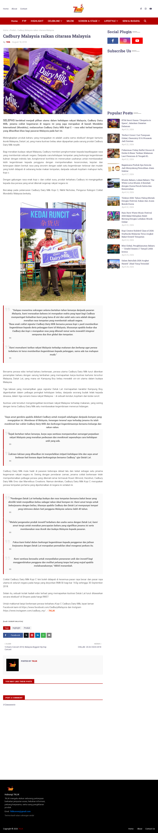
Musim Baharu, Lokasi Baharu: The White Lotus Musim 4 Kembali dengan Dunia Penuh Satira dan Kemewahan (138, 184)
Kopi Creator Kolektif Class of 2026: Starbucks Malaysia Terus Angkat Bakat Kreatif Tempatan (138, 233)
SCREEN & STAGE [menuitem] (87, 21)
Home (5, 9)
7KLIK (20, 829)
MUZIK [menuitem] (70, 21)
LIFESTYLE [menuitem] (110, 21)
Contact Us (150, 829)
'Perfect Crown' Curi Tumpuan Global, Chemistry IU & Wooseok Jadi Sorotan (137, 138)
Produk (13, 30)
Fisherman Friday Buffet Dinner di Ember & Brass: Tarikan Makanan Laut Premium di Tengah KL (138, 153)
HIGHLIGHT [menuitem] (37, 21)
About (14, 9)
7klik (8, 42)
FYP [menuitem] (24, 21)
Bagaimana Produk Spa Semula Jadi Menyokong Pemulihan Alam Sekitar (138, 168)
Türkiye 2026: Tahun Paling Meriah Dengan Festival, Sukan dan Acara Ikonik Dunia (138, 200)
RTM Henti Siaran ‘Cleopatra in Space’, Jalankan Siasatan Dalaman (136, 123)
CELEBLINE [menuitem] (54, 21)
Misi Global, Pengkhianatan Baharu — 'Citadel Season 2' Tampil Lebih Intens (138, 248)
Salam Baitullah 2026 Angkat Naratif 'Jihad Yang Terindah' (135, 262)
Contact (23, 9)
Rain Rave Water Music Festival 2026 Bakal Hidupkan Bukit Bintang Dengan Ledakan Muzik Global (137, 217)
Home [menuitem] (14, 21)
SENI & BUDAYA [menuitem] (131, 21)
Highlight (16, 628)
